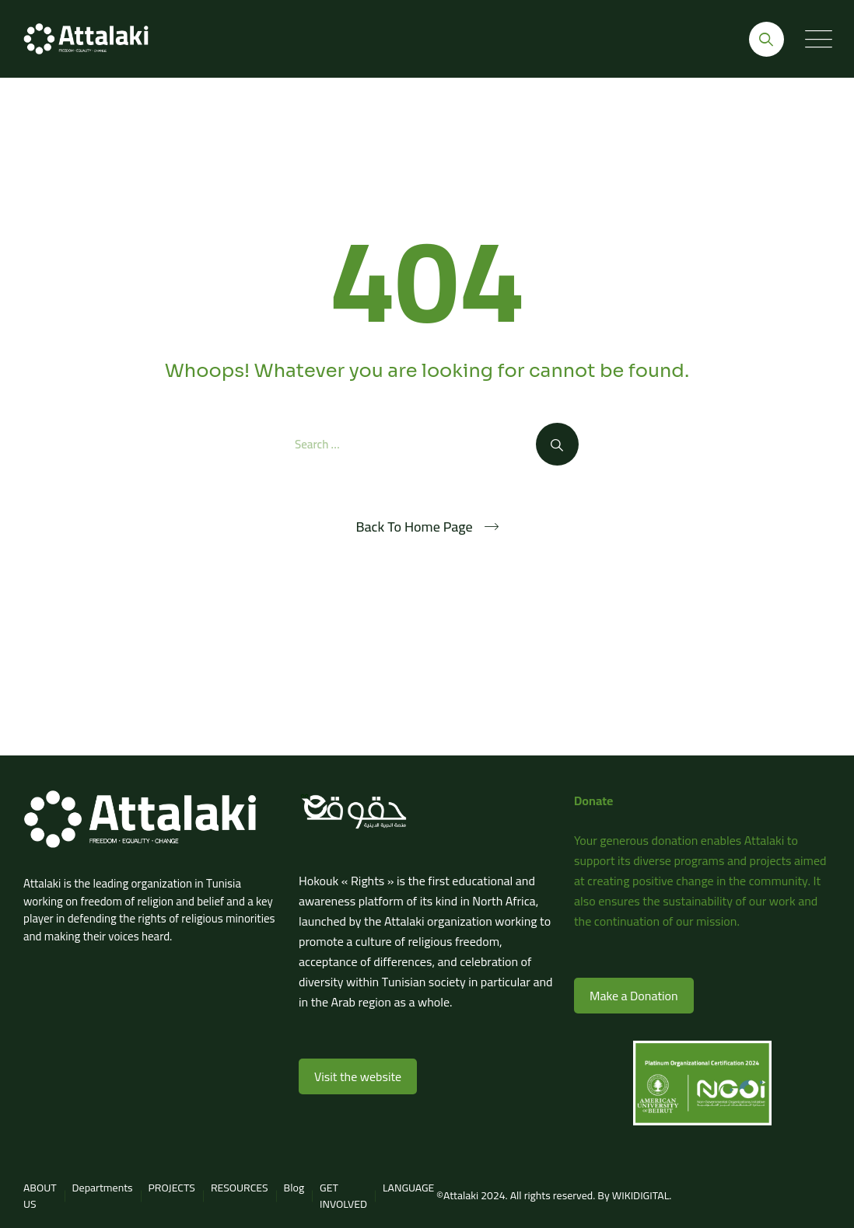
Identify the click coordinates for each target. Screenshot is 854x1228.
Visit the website (357, 1076)
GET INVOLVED (343, 1195)
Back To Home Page (413, 527)
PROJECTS (172, 1187)
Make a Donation (634, 995)
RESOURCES (239, 1187)
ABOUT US (40, 1195)
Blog (294, 1187)
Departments (102, 1187)
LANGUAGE (408, 1187)
